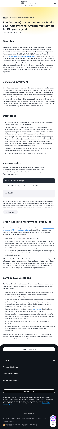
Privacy (13, 418)
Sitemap (38, 418)
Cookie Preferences (8, 421)
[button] (10, 212)
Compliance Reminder (28, 418)
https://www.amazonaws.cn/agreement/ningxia (20, 56)
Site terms (6, 418)
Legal (18, 418)
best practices (36, 309)
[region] (29, 187)
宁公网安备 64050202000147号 (14, 425)
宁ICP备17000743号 (31, 425)
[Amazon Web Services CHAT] (53, 419)
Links (44, 418)
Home (4, 17)
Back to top (29, 413)
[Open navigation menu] (2, 3)
